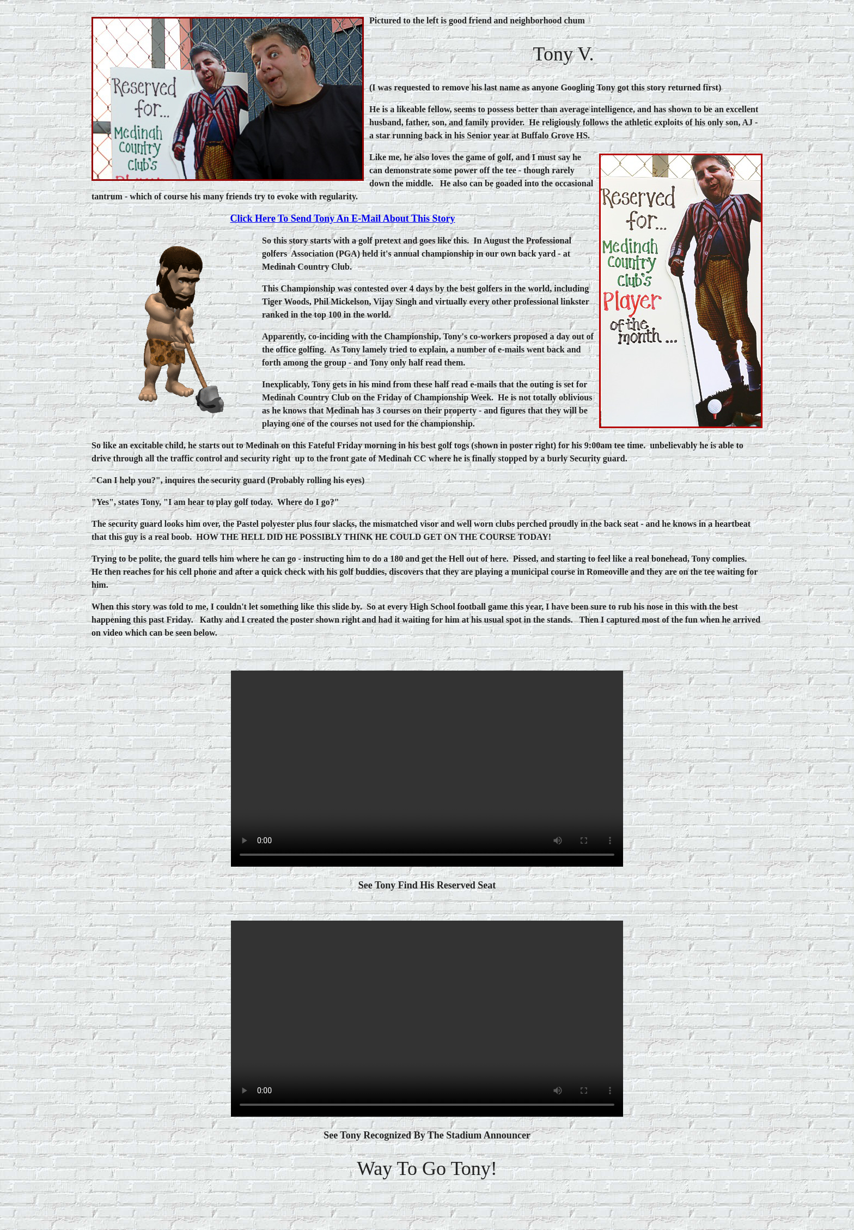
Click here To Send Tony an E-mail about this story (342, 218)
